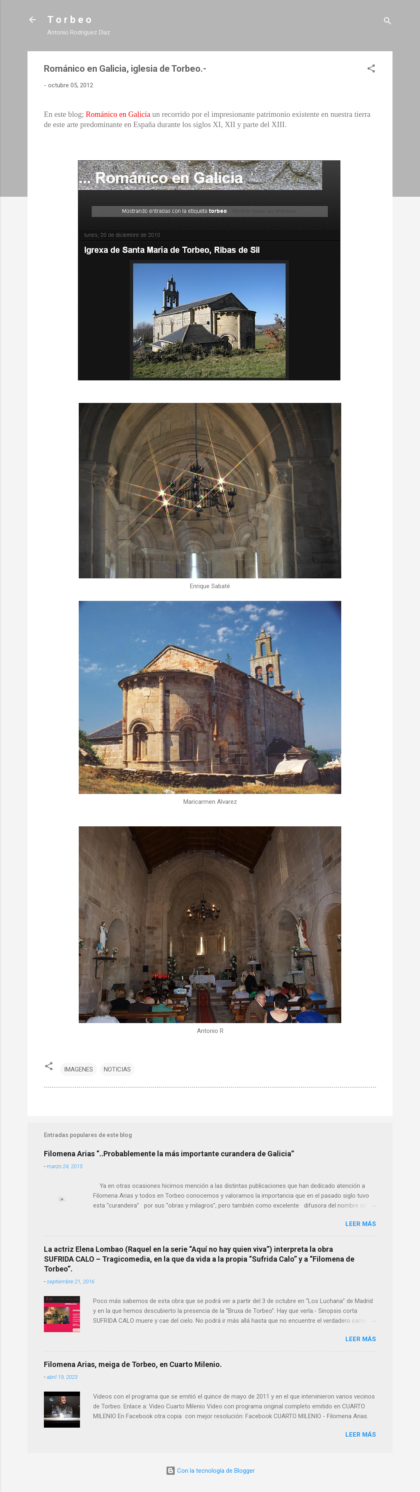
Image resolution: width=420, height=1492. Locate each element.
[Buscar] (388, 22)
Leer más (360, 1224)
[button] (371, 70)
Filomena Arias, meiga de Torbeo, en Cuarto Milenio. (133, 1364)
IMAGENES (78, 1069)
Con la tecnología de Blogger (210, 1470)
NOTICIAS (117, 1069)
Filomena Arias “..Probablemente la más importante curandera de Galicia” (169, 1153)
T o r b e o (69, 19)
